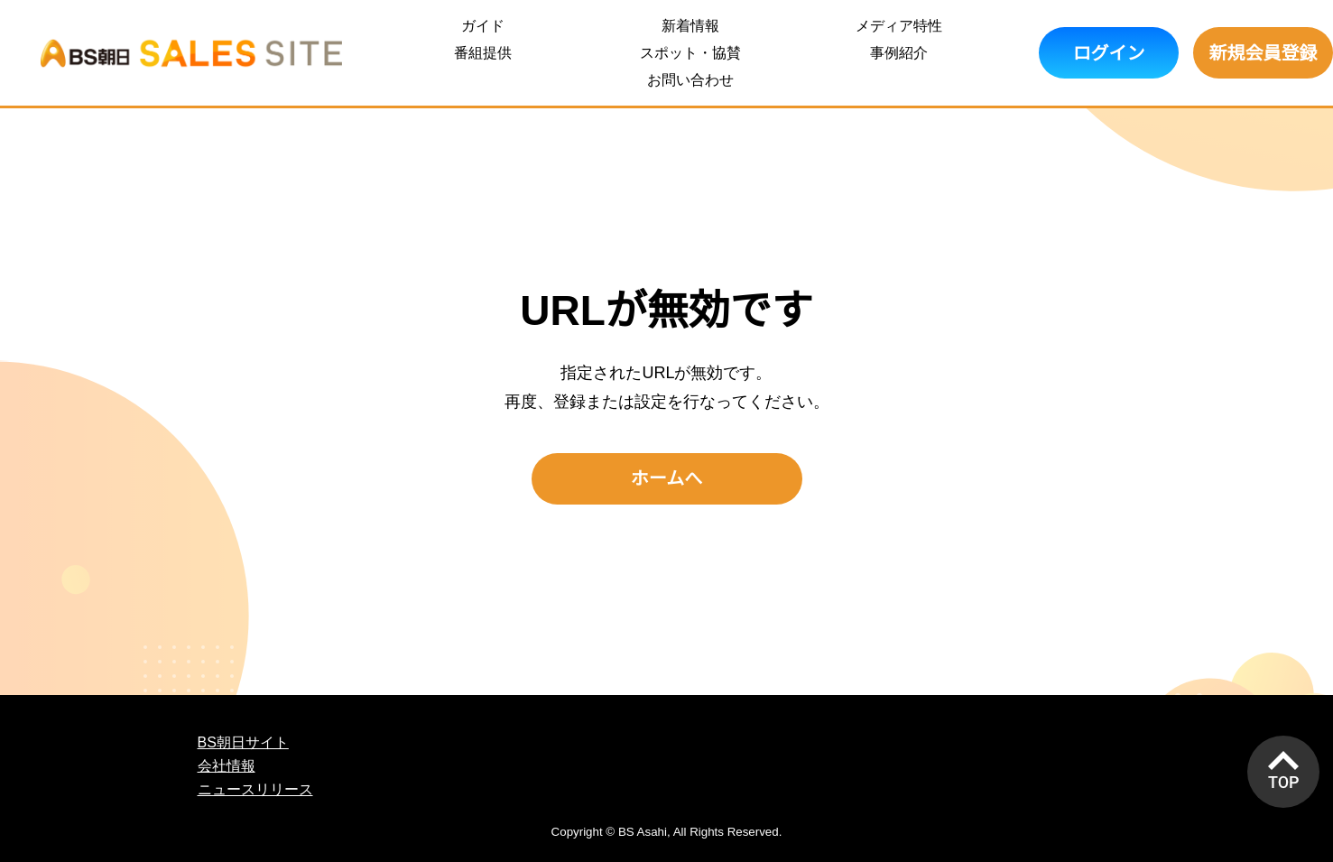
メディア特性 (899, 25)
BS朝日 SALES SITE (191, 53)
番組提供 (483, 52)
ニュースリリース (255, 789)
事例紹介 (899, 52)
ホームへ (666, 478)
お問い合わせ (690, 80)
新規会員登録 (1263, 53)
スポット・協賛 (690, 52)
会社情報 (226, 766)
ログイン (1109, 53)
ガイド (483, 25)
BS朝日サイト (243, 742)
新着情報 (690, 25)
